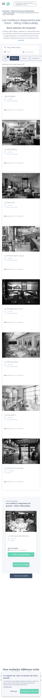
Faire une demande (21, 554)
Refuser (13, 691)
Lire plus (21, 40)
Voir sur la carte (21, 576)
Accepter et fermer (29, 691)
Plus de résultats (21, 564)
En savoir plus (7, 687)
